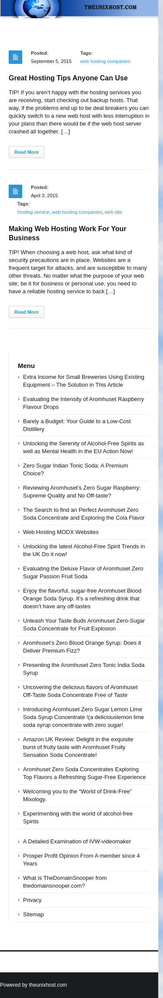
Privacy (32, 900)
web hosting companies (105, 61)
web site (113, 212)
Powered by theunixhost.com (33, 985)
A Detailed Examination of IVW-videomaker (77, 841)
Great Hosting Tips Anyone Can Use (68, 78)
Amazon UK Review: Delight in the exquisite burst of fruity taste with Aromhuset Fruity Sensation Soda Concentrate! (78, 747)
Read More (26, 152)
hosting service (33, 212)
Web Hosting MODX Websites (61, 532)
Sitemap (33, 914)
